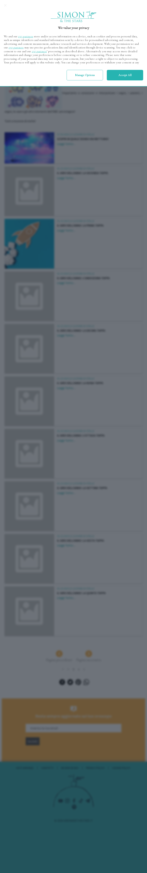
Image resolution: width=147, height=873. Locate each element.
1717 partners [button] (25, 36)
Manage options (85, 75)
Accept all (124, 75)
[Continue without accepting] (5, 5)
